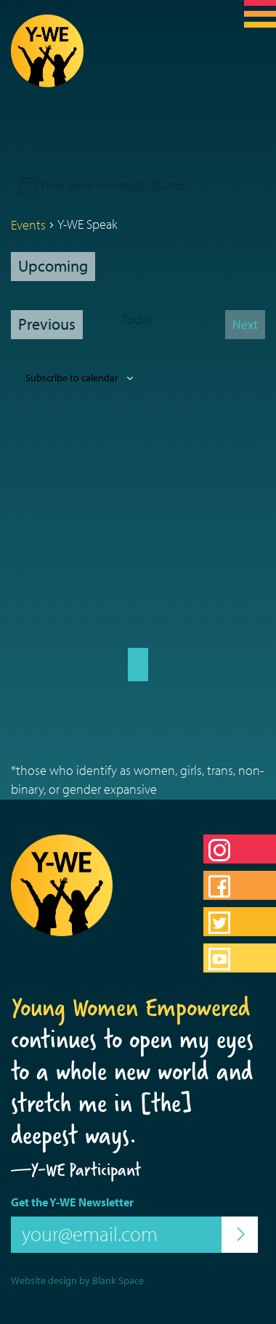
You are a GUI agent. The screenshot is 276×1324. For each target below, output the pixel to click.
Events (28, 224)
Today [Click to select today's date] (137, 319)
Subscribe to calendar (71, 377)
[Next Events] (245, 324)
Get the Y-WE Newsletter (72, 1202)
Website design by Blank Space (77, 1280)
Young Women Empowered (131, 1007)
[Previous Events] (47, 324)
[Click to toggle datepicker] (53, 266)
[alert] (111, 185)
